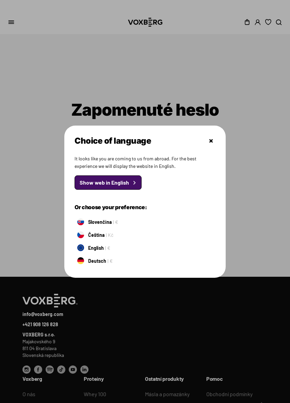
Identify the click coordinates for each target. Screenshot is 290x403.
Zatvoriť (211, 140)
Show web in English (104, 182)
